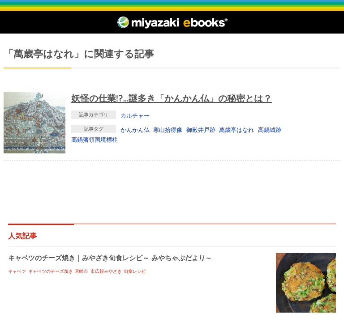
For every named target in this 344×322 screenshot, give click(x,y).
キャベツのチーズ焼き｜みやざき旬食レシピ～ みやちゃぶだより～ (109, 258)
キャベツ (17, 271)
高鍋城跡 (269, 129)
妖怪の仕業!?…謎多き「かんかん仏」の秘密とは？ (171, 98)
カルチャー (135, 115)
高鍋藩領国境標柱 (94, 139)
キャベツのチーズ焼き (50, 271)
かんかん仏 (135, 129)
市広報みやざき (106, 271)
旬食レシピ (135, 271)
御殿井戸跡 (200, 129)
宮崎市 (81, 271)
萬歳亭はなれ (236, 129)
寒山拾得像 (167, 129)
